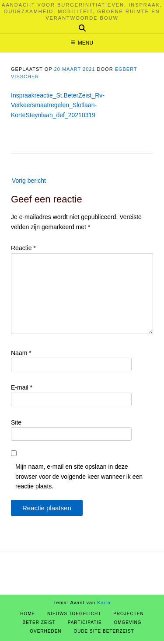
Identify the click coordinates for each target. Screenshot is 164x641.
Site (16, 422)
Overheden (45, 631)
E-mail (21, 387)
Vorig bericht (29, 180)
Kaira (104, 602)
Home (27, 613)
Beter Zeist (39, 622)
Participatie (85, 622)
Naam (21, 352)
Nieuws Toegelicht (74, 613)
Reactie (23, 247)
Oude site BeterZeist (103, 631)
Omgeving (127, 622)
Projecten (128, 613)
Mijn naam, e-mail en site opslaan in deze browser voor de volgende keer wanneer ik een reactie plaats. (79, 476)
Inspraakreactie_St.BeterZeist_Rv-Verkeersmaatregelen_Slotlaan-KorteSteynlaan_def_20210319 (58, 105)
